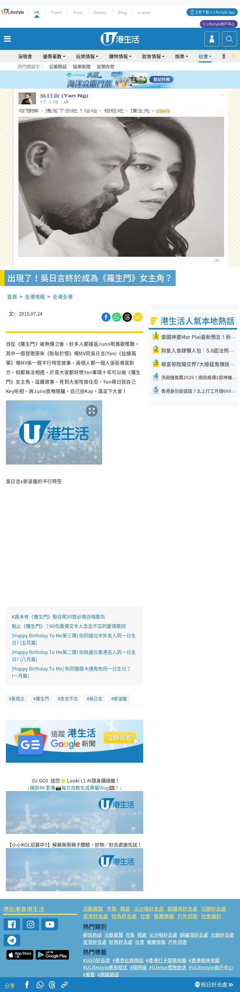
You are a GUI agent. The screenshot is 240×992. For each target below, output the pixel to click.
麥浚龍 (120, 698)
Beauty (100, 12)
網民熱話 (92, 934)
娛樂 (180, 56)
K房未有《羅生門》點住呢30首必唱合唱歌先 (58, 616)
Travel (56, 12)
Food (77, 12)
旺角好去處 (124, 916)
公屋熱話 (58, 66)
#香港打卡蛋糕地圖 (166, 960)
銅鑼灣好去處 (182, 908)
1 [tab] (107, 80)
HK (36, 12)
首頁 (12, 296)
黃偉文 (18, 698)
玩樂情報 (85, 56)
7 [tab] (119, 87)
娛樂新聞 (82, 66)
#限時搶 (138, 967)
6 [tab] (136, 80)
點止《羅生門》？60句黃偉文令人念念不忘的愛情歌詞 (69, 625)
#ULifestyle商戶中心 (211, 967)
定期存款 (106, 66)
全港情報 (35, 296)
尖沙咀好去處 (149, 908)
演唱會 (25, 56)
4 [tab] (125, 80)
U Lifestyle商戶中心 (219, 24)
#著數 (89, 974)
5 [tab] (130, 80)
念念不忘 (69, 698)
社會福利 (211, 916)
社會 (203, 56)
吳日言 (95, 698)
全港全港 (63, 296)
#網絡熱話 (108, 974)
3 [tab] (119, 80)
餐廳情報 (164, 916)
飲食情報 (151, 56)
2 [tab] (113, 80)
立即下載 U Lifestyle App (215, 12)
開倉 (125, 908)
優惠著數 (52, 56)
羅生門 (42, 698)
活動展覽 (93, 908)
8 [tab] (125, 87)
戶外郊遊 (187, 916)
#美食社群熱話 (127, 960)
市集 (112, 908)
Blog (122, 12)
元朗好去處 (213, 908)
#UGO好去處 (96, 960)
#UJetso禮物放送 (167, 967)
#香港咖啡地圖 (204, 960)
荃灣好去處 (95, 916)
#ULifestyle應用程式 (105, 967)
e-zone (144, 12)
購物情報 (118, 56)
